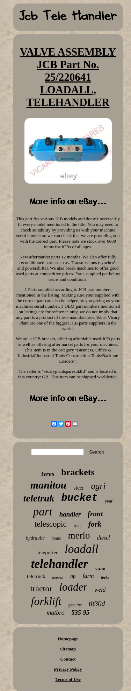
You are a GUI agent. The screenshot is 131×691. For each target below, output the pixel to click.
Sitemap (68, 648)
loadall (81, 548)
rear (77, 525)
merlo (79, 535)
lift (72, 576)
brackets (77, 472)
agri (98, 486)
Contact (67, 659)
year (108, 501)
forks (105, 577)
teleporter (48, 552)
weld (99, 589)
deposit (58, 577)
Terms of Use (67, 679)
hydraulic (35, 538)
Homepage (68, 638)
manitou (48, 485)
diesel (103, 538)
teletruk (38, 498)
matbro (55, 612)
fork (94, 524)
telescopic (51, 524)
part (42, 511)
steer (78, 488)
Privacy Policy (68, 669)
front (95, 514)
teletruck (36, 576)
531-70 (100, 569)
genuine (75, 605)
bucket (79, 498)
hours (56, 538)
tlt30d (97, 603)
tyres (47, 473)
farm (88, 575)
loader (73, 587)
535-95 (80, 612)
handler (70, 514)
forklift (46, 601)
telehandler (59, 564)
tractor (41, 588)
